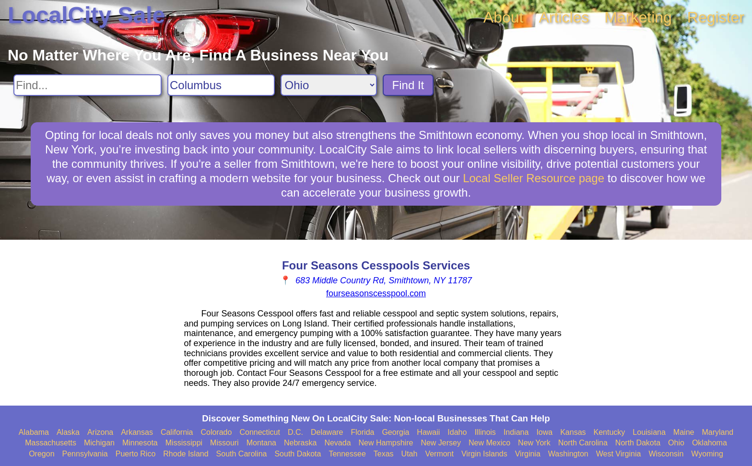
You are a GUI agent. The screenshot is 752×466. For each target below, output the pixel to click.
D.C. (295, 432)
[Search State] (329, 85)
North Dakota (637, 443)
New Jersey (441, 443)
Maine (683, 432)
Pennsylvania (85, 454)
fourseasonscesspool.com (376, 293)
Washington (568, 454)
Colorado (216, 432)
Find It (408, 85)
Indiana (516, 432)
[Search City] (221, 85)
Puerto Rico (136, 454)
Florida (363, 432)
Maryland (717, 432)
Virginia (527, 454)
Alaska (68, 432)
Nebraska (300, 443)
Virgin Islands (484, 454)
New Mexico (489, 443)
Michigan (99, 443)
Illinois (484, 432)
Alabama (34, 432)
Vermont (439, 454)
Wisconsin (665, 454)
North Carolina (583, 443)
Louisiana (649, 432)
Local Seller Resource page (533, 178)
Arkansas (137, 432)
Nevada (337, 443)
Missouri (224, 443)
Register (715, 17)
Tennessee (347, 454)
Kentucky (609, 432)
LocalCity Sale (86, 15)
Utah (409, 454)
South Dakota (297, 454)
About (503, 17)
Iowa (544, 432)
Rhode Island (185, 454)
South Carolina (241, 454)
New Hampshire (386, 443)
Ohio (676, 443)
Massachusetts (50, 443)
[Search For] (87, 85)
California (177, 432)
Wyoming (707, 454)
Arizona (100, 432)
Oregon (41, 454)
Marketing (638, 17)
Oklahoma (709, 443)
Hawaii (428, 432)
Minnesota (140, 443)
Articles (564, 17)
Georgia (395, 432)
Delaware (327, 432)
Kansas (573, 432)
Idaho (457, 432)
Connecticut (259, 432)
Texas (384, 454)
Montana (261, 443)
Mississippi (183, 443)
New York (534, 443)
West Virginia (618, 454)
